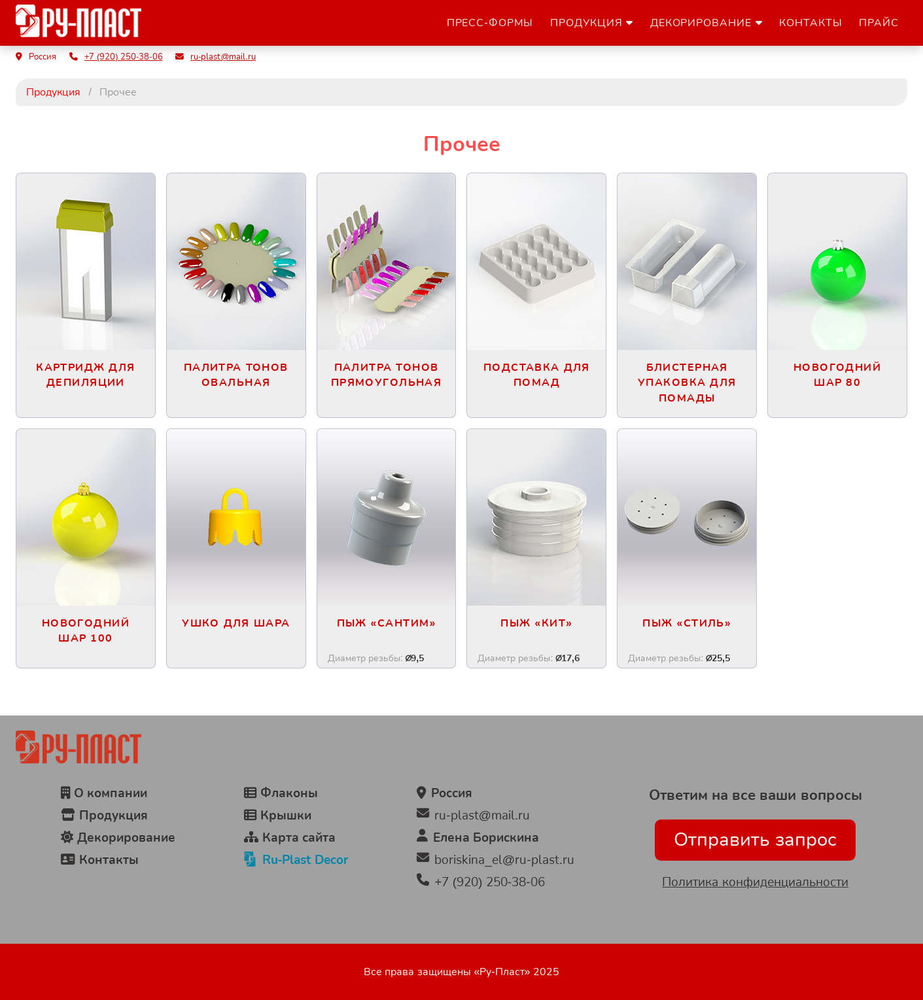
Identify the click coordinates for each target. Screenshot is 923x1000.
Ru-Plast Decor (295, 860)
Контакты (811, 23)
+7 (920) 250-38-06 (123, 57)
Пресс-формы (490, 23)
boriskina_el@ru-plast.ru (504, 860)
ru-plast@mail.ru (223, 57)
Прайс (879, 23)
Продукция (591, 23)
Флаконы (280, 793)
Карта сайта (290, 837)
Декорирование (706, 23)
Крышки (277, 815)
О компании (104, 793)
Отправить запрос (755, 839)
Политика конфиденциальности (755, 882)
